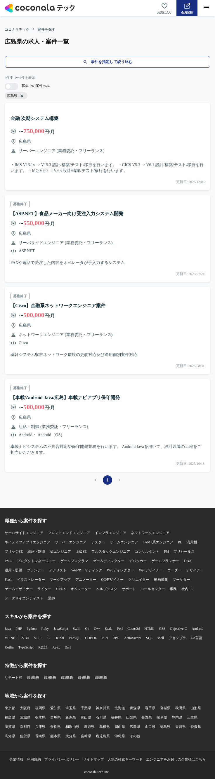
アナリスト (58, 570)
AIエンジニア (60, 552)
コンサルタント (147, 552)
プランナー (35, 570)
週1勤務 (33, 678)
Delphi (59, 638)
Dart (68, 647)
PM (166, 552)
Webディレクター (120, 570)
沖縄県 (120, 736)
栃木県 (40, 717)
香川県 (180, 727)
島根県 (104, 727)
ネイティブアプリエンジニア (27, 542)
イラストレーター (31, 580)
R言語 (43, 647)
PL (180, 542)
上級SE (81, 552)
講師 (51, 598)
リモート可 (13, 678)
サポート (129, 589)
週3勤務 (67, 678)
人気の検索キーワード (125, 759)
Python (32, 629)
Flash (8, 580)
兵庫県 (40, 727)
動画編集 (161, 580)
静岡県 (177, 717)
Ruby (45, 629)
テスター (98, 542)
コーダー (174, 570)
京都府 (25, 727)
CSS (162, 629)
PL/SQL (74, 638)
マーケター (181, 580)
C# (87, 629)
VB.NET (11, 638)
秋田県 (180, 708)
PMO (8, 561)
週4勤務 (84, 678)
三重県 (192, 717)
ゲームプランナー (165, 561)
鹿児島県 (103, 736)
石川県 (101, 717)
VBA (25, 638)
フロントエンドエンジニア (69, 533)
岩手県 (150, 708)
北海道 (120, 708)
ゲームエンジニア (124, 542)
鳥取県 (89, 727)
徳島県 (165, 727)
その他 (135, 736)
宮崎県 (86, 736)
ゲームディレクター (108, 561)
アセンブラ (177, 638)
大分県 (70, 736)
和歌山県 (72, 727)
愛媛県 (195, 727)
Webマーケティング (86, 570)
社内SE (187, 589)
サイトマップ (93, 759)
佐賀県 (25, 736)
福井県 (116, 717)
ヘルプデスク (106, 589)
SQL (149, 638)
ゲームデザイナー (19, 589)
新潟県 (70, 717)
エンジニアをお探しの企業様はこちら (176, 759)
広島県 (135, 727)
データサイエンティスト (24, 598)
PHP (18, 629)
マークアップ (60, 580)
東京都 (10, 708)
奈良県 (55, 727)
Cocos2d (133, 629)
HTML (149, 629)
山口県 (150, 727)
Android (197, 629)
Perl (120, 629)
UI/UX (61, 589)
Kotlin (9, 647)
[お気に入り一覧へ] (164, 8)
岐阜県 (162, 717)
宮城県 (165, 708)
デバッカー (138, 561)
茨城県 (25, 717)
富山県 (86, 717)
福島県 (10, 717)
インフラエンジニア (110, 533)
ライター (44, 589)
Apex (56, 647)
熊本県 (55, 736)
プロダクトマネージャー (36, 561)
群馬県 (55, 717)
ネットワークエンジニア (150, 533)
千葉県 (86, 708)
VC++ (38, 638)
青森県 (135, 708)
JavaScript (60, 629)
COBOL (91, 638)
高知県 (10, 736)
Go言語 (196, 638)
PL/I (105, 638)
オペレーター (80, 589)
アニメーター (85, 580)
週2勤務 (50, 678)
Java (8, 629)
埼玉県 (70, 708)
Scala (108, 629)
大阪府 (25, 708)
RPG (115, 638)
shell (160, 638)
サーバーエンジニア (70, 542)
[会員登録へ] (186, 8)
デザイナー (195, 570)
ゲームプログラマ (74, 561)
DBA (187, 561)
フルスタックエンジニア (110, 552)
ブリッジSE (14, 552)
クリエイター (138, 580)
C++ (97, 629)
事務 (173, 589)
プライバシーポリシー (61, 759)
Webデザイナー (151, 570)
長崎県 (40, 736)
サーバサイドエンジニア (24, 533)
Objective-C (178, 629)
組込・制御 (36, 552)
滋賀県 (10, 727)
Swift (76, 629)
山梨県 (131, 717)
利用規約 (34, 759)
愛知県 (55, 708)
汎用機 (192, 542)
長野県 (146, 717)
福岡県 (40, 708)
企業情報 (16, 759)
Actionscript (132, 638)
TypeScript (26, 647)
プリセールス (184, 552)
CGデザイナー (112, 580)
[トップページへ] (40, 8)
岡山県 (120, 727)
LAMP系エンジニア (158, 542)
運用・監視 (13, 570)
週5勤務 (101, 678)
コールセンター (153, 589)
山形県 (195, 708)
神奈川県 (103, 708)
